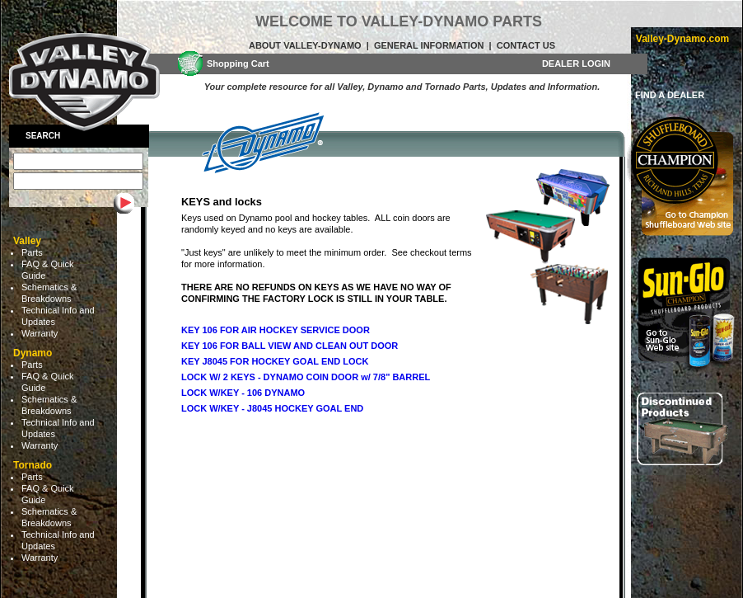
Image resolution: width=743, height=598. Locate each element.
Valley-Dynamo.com (682, 39)
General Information (429, 45)
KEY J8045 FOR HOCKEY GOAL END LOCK (274, 361)
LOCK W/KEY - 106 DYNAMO (243, 393)
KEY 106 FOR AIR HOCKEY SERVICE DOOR (275, 330)
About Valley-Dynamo (305, 45)
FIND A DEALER (669, 95)
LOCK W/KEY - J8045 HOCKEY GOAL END (272, 408)
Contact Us (526, 45)
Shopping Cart (238, 63)
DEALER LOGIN (576, 63)
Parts (32, 252)
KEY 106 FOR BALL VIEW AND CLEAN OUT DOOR (289, 346)
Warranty (39, 333)
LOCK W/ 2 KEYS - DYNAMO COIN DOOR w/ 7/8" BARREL (305, 377)
